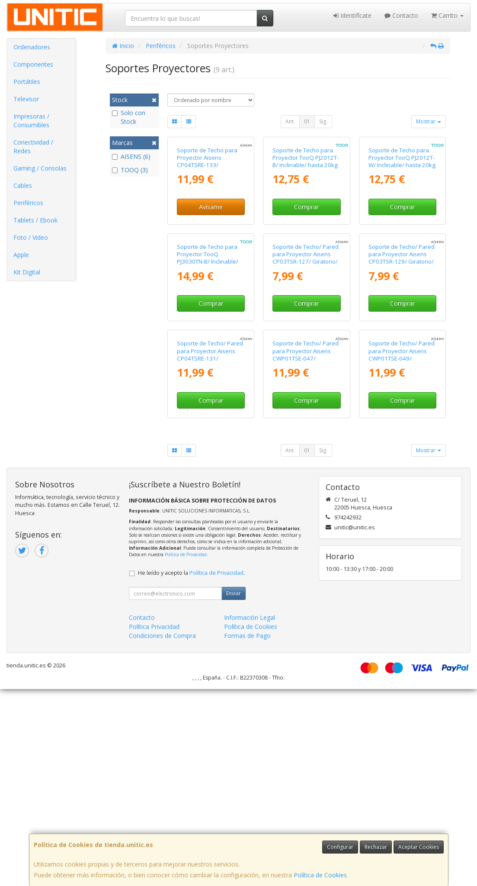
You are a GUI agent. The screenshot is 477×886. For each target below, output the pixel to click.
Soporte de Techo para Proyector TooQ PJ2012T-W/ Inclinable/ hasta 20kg (401, 223)
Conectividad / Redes (33, 146)
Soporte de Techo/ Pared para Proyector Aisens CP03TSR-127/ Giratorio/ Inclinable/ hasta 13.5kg (305, 389)
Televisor (26, 99)
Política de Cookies (320, 875)
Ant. (290, 121)
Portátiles (26, 81)
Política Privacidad (154, 823)
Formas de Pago (247, 832)
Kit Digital (26, 272)
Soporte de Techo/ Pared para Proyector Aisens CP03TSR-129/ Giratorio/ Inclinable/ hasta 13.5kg (401, 389)
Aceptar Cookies (418, 847)
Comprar (306, 272)
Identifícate (352, 15)
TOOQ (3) (130, 170)
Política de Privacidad (186, 751)
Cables (22, 185)
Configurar (340, 847)
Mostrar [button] (428, 121)
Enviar (233, 790)
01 (307, 121)
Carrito (447, 15)
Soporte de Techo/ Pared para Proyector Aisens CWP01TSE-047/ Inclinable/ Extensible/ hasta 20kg (305, 555)
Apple (21, 255)
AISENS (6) (131, 156)
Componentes (33, 64)
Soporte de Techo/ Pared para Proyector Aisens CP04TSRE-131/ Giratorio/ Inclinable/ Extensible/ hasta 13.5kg (210, 555)
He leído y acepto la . (191, 769)
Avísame (211, 272)
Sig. (323, 121)
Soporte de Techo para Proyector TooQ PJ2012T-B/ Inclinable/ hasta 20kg (305, 223)
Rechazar (376, 847)
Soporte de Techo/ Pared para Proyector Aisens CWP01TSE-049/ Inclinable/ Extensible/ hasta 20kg (401, 555)
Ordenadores (31, 47)
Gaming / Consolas (40, 168)
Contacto (401, 15)
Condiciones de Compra (162, 832)
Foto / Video (30, 237)
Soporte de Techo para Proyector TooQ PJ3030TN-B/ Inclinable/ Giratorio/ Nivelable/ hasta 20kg (207, 393)
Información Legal (249, 814)
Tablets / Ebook (35, 220)
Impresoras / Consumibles (31, 120)
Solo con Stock (128, 117)
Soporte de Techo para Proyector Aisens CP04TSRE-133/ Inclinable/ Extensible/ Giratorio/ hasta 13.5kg (207, 230)
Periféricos (28, 203)
